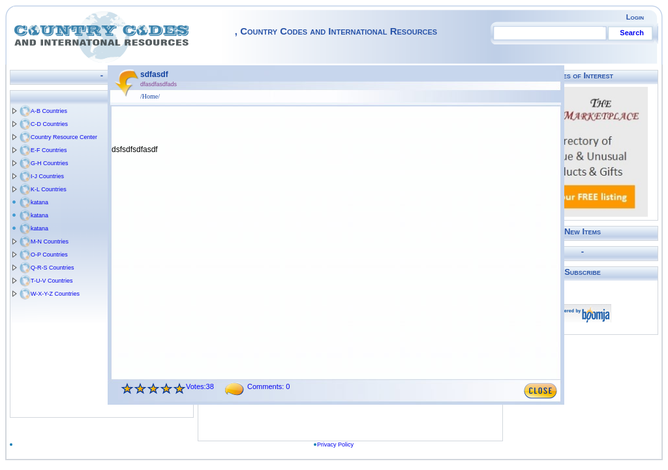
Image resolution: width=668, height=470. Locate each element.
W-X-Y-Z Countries (55, 293)
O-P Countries (49, 254)
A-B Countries (49, 111)
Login (635, 17)
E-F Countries (49, 150)
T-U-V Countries (52, 280)
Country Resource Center (64, 137)
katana (39, 202)
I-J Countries (47, 176)
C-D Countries (49, 124)
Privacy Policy (341, 444)
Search (632, 33)
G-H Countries (49, 163)
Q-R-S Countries (52, 267)
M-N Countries (49, 241)
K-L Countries (49, 189)
